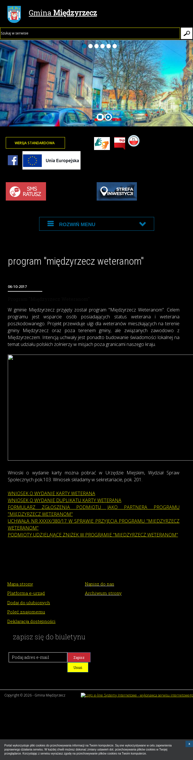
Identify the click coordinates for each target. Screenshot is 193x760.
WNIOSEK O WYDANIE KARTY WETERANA (51, 493)
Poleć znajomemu (26, 612)
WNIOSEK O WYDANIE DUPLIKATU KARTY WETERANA (64, 500)
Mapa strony (20, 584)
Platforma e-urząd (26, 593)
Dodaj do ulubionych (28, 602)
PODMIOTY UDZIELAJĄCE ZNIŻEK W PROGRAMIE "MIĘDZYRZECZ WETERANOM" (93, 535)
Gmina (52, 13)
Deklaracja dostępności (31, 621)
